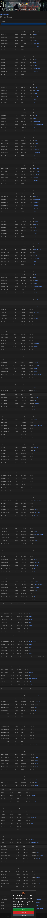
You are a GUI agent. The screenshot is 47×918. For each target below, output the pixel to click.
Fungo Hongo (36, 242)
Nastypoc (36, 155)
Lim (35, 440)
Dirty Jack (36, 180)
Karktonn (36, 713)
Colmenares (36, 31)
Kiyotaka (35, 352)
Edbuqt (35, 93)
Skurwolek (38, 883)
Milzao (35, 419)
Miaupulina (36, 656)
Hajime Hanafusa (37, 574)
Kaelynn (35, 377)
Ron (35, 133)
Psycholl (35, 214)
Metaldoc (36, 177)
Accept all (23, 909)
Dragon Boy (36, 161)
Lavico (35, 540)
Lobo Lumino (36, 258)
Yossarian (36, 264)
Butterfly (35, 321)
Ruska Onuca (36, 168)
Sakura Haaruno (38, 719)
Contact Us (2, 915)
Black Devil (33, 839)
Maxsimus (36, 447)
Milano (35, 450)
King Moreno (36, 174)
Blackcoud (38, 877)
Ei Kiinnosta (33, 795)
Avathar (35, 355)
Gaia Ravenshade (37, 500)
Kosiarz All (36, 158)
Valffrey (30, 634)
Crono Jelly (36, 224)
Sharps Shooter (37, 512)
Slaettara (30, 616)
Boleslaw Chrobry (39, 855)
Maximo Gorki (36, 137)
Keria (36, 769)
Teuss (30, 675)
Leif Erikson (36, 171)
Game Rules (8, 915)
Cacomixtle (36, 71)
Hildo (35, 186)
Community (23, 9)
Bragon (36, 704)
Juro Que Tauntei (32, 641)
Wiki (16, 9)
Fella (31, 808)
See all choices (23, 915)
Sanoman (36, 40)
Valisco (35, 359)
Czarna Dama (33, 836)
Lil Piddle (36, 747)
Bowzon (35, 531)
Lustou (35, 590)
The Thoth (36, 246)
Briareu (35, 289)
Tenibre (35, 599)
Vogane (35, 102)
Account (35, 9)
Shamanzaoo (36, 365)
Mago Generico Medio (38, 534)
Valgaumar (31, 672)
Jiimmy (35, 233)
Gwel (35, 252)
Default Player (37, 68)
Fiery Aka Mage (37, 152)
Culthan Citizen (39, 893)
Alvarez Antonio (37, 46)
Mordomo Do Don (37, 295)
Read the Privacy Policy (17, 906)
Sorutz (35, 140)
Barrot (30, 638)
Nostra (35, 543)
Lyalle (35, 112)
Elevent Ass (36, 149)
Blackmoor (36, 196)
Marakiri (35, 349)
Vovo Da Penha (37, 292)
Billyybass (36, 205)
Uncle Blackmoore (37, 249)
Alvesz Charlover (37, 56)
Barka (35, 261)
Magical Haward (39, 908)
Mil (34, 109)
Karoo (36, 707)
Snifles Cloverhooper (33, 678)
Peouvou (30, 628)
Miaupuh (30, 659)
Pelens (30, 647)
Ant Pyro (36, 763)
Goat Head (37, 751)
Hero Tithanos (37, 52)
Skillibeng (36, 362)
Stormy (35, 596)
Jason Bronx (36, 306)
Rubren (30, 613)
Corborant (31, 631)
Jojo (35, 37)
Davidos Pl (36, 87)
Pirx (35, 710)
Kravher (35, 537)
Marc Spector (36, 90)
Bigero (35, 127)
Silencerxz (36, 397)
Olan (29, 650)
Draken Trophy (38, 701)
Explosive (36, 371)
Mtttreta (35, 62)
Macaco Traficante (38, 425)
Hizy (35, 437)
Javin (35, 236)
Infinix (36, 782)
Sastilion (30, 653)
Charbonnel (36, 444)
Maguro (35, 230)
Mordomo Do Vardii (38, 286)
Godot (35, 218)
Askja (32, 823)
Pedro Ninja (36, 267)
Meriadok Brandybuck (38, 497)
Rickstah (35, 368)
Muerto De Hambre (34, 801)
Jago (35, 183)
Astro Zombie (36, 387)
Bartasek (36, 221)
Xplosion (38, 902)
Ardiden (30, 625)
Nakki (35, 578)
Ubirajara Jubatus (37, 199)
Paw (35, 227)
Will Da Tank (38, 858)
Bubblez (35, 283)
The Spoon (31, 681)
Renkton (35, 559)
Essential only (23, 912)
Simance (30, 644)
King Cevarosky (37, 581)
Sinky (36, 779)
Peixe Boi (36, 565)
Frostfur (35, 550)
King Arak (36, 318)
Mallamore (38, 905)
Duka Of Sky (36, 562)
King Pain (36, 277)
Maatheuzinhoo (39, 896)
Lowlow (35, 518)
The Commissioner (34, 811)
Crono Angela (36, 84)
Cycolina (36, 412)
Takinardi (36, 115)
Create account (43, 0)
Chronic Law (36, 515)
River (35, 416)
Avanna (35, 568)
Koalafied (36, 96)
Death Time (36, 43)
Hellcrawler (36, 403)
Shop (29, 9)
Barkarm (36, 766)
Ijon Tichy (36, 744)
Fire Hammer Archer (38, 584)
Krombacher (36, 193)
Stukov (35, 80)
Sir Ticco (36, 406)
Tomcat (35, 255)
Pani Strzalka (36, 587)
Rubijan (35, 571)
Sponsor (35, 59)
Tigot (30, 622)
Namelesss (38, 886)
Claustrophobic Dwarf (38, 124)
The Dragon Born (37, 299)
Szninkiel (36, 760)
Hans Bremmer (37, 121)
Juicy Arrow (37, 785)
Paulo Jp (36, 698)
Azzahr (35, 74)
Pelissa (36, 691)
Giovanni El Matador (38, 49)
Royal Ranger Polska (35, 842)
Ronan (35, 34)
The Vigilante (36, 239)
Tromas (30, 619)
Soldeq (35, 390)
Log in (37, 0)
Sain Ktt (35, 99)
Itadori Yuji (36, 380)
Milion (35, 400)
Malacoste (36, 509)
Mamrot (35, 324)
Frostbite (36, 143)
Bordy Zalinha (37, 409)
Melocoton (36, 546)
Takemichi (36, 346)
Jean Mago (37, 695)
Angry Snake (36, 274)
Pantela (35, 77)
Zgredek (35, 65)
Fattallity (35, 146)
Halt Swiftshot (33, 817)
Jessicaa (32, 832)
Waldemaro (38, 899)
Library (11, 9)
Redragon (37, 776)
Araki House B (37, 190)
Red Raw (36, 280)
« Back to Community (4, 14)
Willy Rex (36, 130)
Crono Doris (31, 684)
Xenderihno (38, 889)
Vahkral (37, 852)
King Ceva (31, 610)
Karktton (35, 211)
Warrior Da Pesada (37, 374)
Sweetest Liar (36, 271)
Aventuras (31, 663)
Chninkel (36, 757)
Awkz (35, 118)
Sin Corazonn (36, 105)
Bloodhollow (36, 208)
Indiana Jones (36, 343)
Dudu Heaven (36, 202)
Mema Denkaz (37, 165)
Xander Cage (36, 312)
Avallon (35, 384)
